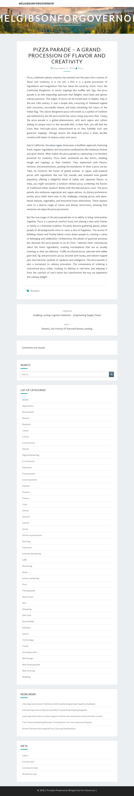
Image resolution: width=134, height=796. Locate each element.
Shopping (27, 609)
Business (35, 290)
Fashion (26, 485)
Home (25, 529)
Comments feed (30, 767)
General (26, 516)
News (24, 572)
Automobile (28, 412)
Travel (25, 646)
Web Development (31, 664)
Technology (28, 639)
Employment (28, 473)
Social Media (28, 621)
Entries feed (28, 761)
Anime (25, 399)
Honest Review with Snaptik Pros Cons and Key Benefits (49, 728)
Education (27, 467)
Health (25, 522)
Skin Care (26, 615)
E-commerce (28, 461)
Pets (24, 584)
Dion (80, 68)
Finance (26, 492)
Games (25, 510)
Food (24, 504)
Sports (25, 633)
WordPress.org (29, 774)
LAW (24, 559)
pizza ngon (56, 145)
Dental (25, 448)
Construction (28, 442)
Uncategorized (29, 652)
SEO (24, 603)
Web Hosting (28, 670)
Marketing (27, 566)
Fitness (25, 498)
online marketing (30, 578)
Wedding (26, 676)
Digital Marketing (30, 455)
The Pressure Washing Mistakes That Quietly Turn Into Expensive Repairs (57, 722)
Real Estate (28, 596)
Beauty (25, 418)
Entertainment (29, 479)
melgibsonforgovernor (36, 3)
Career (25, 430)
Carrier (25, 436)
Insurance (27, 547)
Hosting (26, 541)
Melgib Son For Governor (82, 790)
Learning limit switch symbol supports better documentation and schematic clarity (62, 716)
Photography (28, 590)
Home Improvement (32, 535)
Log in (25, 755)
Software (26, 627)
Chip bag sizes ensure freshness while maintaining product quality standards (58, 703)
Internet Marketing (31, 553)
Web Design (28, 658)
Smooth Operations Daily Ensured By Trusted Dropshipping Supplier (54, 710)
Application (28, 405)
